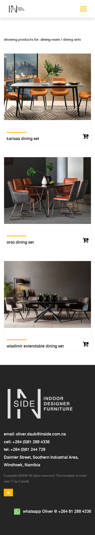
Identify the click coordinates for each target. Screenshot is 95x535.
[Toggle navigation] (8, 492)
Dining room (51, 39)
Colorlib (23, 481)
